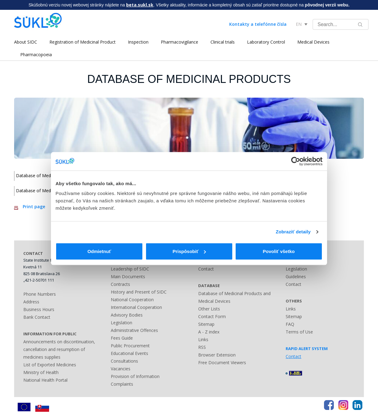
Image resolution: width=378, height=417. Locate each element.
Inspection (138, 42)
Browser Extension (217, 355)
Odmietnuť (99, 251)
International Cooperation (136, 307)
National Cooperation (132, 299)
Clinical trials (222, 42)
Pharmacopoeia (36, 54)
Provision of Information (135, 376)
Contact (206, 269)
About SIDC (25, 42)
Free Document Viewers (222, 362)
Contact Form (212, 316)
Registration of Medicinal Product (82, 42)
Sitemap (206, 324)
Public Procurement (130, 346)
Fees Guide (122, 338)
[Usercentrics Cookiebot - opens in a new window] (295, 161)
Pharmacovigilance (179, 42)
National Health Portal (45, 380)
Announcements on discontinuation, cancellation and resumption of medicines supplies (59, 349)
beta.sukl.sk (139, 5)
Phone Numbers (39, 294)
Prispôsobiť (189, 251)
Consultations (124, 361)
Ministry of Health (41, 372)
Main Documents (128, 276)
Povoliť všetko (279, 251)
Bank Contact (36, 317)
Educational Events (129, 353)
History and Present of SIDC (139, 292)
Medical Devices (313, 42)
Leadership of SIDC (130, 269)
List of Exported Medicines (49, 365)
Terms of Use (299, 332)
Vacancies (120, 369)
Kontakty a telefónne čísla (258, 24)
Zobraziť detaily (293, 231)
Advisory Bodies (127, 315)
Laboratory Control (266, 42)
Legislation (121, 322)
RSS (202, 347)
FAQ (290, 324)
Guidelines (296, 276)
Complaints (122, 384)
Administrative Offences (134, 330)
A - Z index (208, 332)
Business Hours (38, 309)
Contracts (120, 284)
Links (203, 339)
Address (31, 302)
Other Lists (209, 309)
